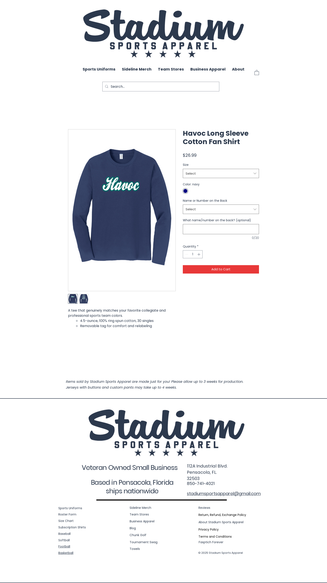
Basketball (65, 553)
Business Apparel (142, 521)
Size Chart (66, 521)
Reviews (204, 508)
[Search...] (160, 86)
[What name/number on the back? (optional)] (221, 229)
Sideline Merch (140, 508)
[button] (256, 72)
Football (64, 546)
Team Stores (139, 514)
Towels (135, 549)
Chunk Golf (138, 535)
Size (186, 165)
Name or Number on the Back (205, 200)
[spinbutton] (193, 254)
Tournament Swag (143, 542)
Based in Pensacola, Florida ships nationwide (132, 487)
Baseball (64, 534)
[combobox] (221, 173)
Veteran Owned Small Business (130, 467)
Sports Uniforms (70, 508)
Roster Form (67, 514)
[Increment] (199, 254)
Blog (133, 528)
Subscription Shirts (72, 527)
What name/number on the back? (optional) (217, 220)
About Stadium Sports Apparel (221, 522)
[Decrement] (186, 254)
